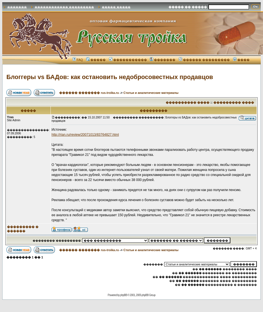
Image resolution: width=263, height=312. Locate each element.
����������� (128, 59)
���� (241, 59)
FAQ (78, 59)
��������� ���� (233, 102)
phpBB (123, 295)
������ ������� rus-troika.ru (89, 92)
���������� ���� (187, 102)
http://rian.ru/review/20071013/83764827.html (85, 135)
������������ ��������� (64, 7)
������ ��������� (204, 59)
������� (17, 7)
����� (96, 59)
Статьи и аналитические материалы (150, 92)
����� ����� (116, 7)
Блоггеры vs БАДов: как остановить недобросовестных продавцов (109, 76)
